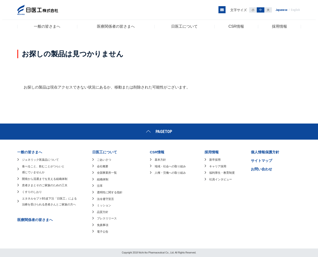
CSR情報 (236, 26)
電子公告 (102, 231)
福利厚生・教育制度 (222, 172)
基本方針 (160, 159)
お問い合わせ (261, 169)
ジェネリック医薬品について (40, 159)
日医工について (184, 26)
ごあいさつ (104, 159)
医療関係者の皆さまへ (116, 26)
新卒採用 (215, 159)
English (295, 10)
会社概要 (102, 166)
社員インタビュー (220, 179)
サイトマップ (261, 161)
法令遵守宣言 (105, 199)
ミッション (104, 205)
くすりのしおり (32, 192)
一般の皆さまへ (47, 26)
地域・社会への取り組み (170, 166)
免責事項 (102, 225)
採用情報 (279, 26)
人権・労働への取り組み (170, 172)
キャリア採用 (217, 166)
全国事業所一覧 (107, 172)
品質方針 (102, 212)
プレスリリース (107, 218)
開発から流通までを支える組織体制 (44, 179)
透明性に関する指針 (109, 192)
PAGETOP (164, 131)
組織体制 (102, 179)
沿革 (100, 185)
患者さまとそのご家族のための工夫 (44, 185)
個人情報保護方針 (265, 152)
